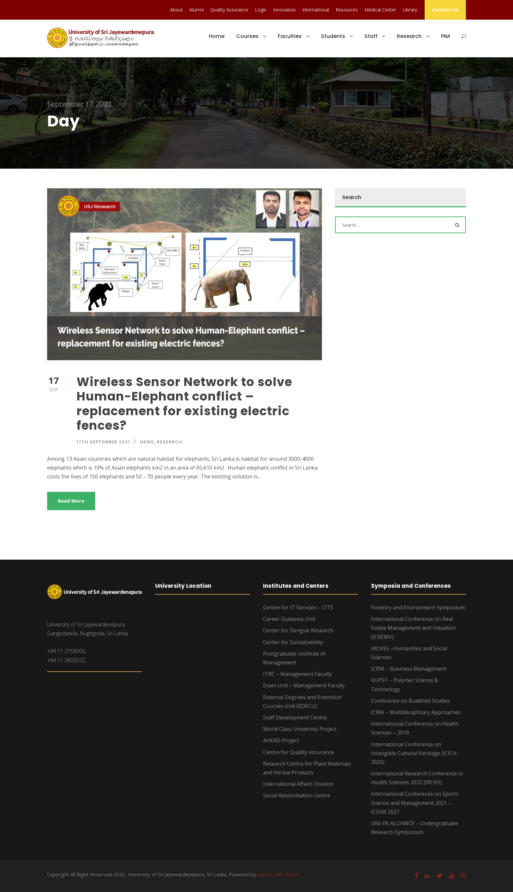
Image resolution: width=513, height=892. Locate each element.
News (147, 442)
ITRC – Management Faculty (297, 674)
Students (333, 36)
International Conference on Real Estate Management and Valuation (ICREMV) (413, 627)
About (176, 10)
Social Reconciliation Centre (296, 795)
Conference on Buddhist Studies (410, 700)
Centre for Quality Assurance (298, 752)
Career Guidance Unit (289, 619)
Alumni (196, 10)
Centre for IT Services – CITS (298, 607)
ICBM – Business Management (409, 668)
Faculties (290, 36)
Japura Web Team (278, 874)
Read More (71, 500)
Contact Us (445, 10)
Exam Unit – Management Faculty (304, 685)
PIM (445, 36)
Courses (247, 36)
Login (261, 10)
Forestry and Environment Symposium (418, 607)
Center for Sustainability (293, 642)
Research (409, 36)
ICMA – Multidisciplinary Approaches (416, 712)
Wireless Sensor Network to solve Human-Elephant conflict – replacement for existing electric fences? (184, 403)
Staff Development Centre (295, 717)
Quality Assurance (229, 10)
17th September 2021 (103, 442)
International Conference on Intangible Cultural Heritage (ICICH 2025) (414, 753)
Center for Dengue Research (298, 630)
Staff (371, 36)
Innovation (284, 10)
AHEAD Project (281, 740)
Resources (347, 10)
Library (410, 10)
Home (216, 36)
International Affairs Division (298, 784)
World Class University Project (300, 729)
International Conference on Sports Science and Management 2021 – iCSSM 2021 (415, 802)
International (315, 10)
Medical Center (380, 10)
